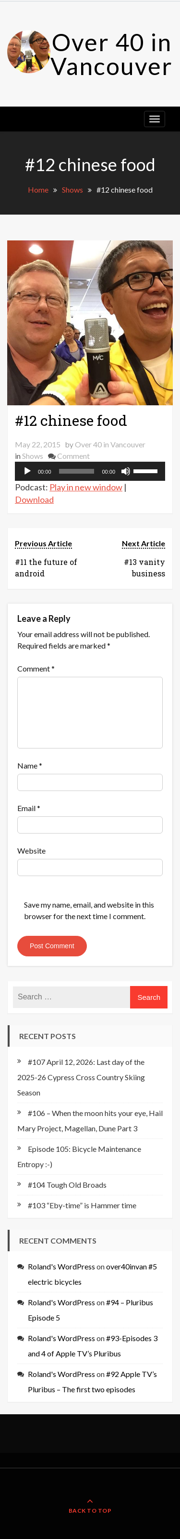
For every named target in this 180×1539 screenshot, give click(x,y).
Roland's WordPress (61, 1266)
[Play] (27, 471)
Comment (73, 455)
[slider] (77, 471)
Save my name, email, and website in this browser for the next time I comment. (89, 910)
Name (29, 765)
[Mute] (126, 471)
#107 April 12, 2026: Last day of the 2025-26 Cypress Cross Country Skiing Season (81, 1077)
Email (28, 808)
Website (31, 850)
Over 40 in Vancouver (111, 54)
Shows (32, 455)
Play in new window (85, 487)
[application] (90, 471)
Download (34, 499)
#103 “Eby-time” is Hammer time (82, 1205)
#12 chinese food (71, 420)
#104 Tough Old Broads (67, 1184)
